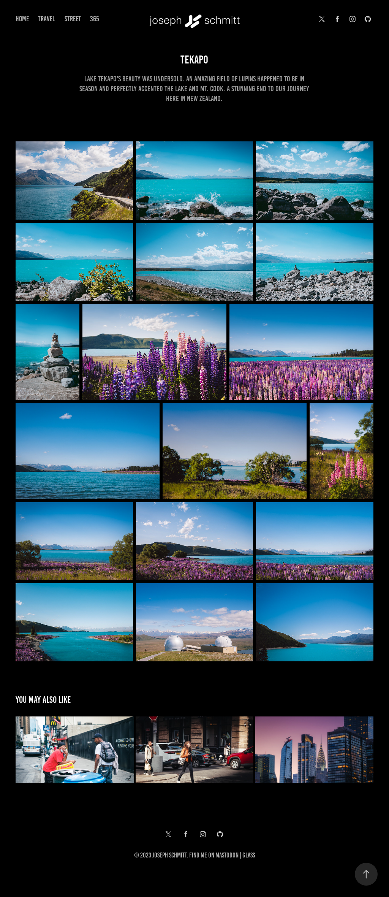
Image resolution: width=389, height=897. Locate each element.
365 (94, 19)
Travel (46, 19)
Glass (248, 855)
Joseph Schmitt (169, 855)
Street (73, 19)
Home (22, 19)
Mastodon (227, 855)
